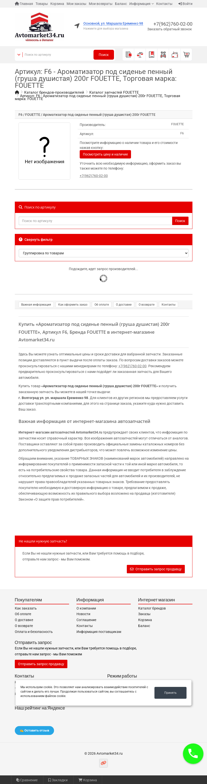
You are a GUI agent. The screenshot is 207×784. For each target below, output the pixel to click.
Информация (140, 4)
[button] (193, 754)
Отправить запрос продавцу (156, 569)
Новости (83, 614)
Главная (24, 4)
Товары (42, 4)
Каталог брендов (152, 608)
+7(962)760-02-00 (172, 23)
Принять (170, 693)
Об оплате (101, 304)
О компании (86, 608)
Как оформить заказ (72, 304)
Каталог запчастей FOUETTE (114, 92)
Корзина (57, 4)
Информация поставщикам (98, 632)
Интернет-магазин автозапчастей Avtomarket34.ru (60, 432)
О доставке (124, 304)
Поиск (104, 55)
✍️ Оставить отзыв (34, 730)
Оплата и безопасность (34, 632)
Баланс (121, 4)
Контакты (164, 4)
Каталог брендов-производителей (54, 92)
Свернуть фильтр (36, 240)
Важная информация (36, 304)
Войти (185, 4)
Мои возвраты (101, 4)
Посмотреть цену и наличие (105, 154)
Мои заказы (76, 4)
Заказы (144, 614)
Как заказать (26, 608)
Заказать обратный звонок (169, 29)
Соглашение (86, 620)
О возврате (146, 304)
